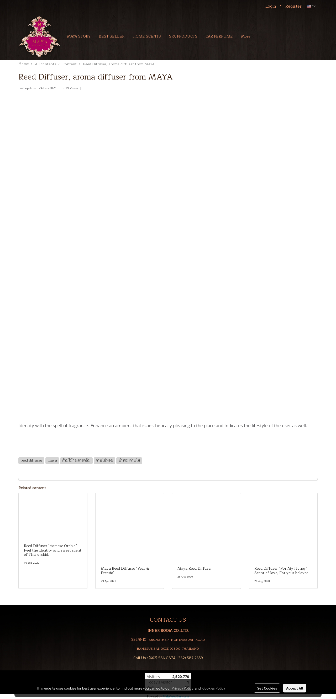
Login (270, 6)
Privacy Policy (182, 688)
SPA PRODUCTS (183, 36)
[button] (262, 36)
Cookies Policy (213, 688)
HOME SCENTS (147, 36)
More (245, 36)
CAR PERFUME (219, 36)
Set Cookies (267, 688)
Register (293, 6)
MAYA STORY (79, 36)
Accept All (294, 688)
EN (311, 6)
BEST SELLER (111, 36)
